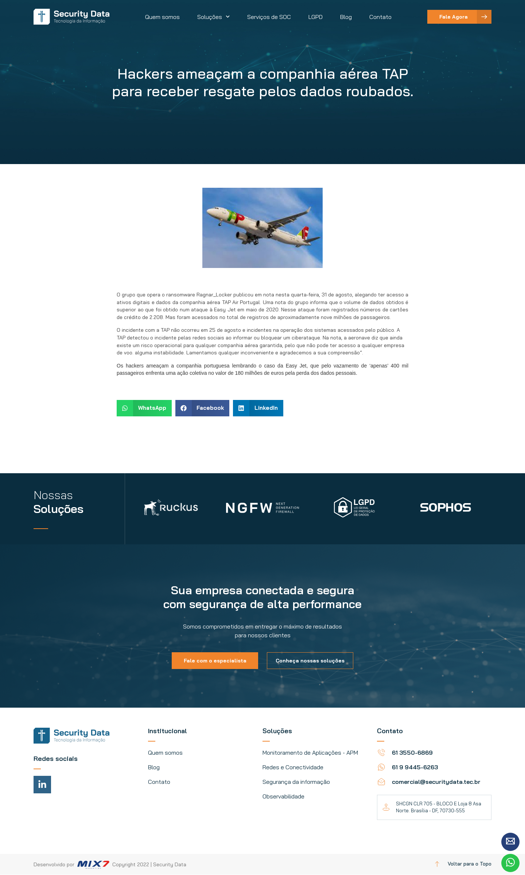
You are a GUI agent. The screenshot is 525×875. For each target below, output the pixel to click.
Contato (380, 16)
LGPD (315, 16)
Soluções (213, 16)
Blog (346, 16)
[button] (144, 408)
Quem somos (162, 16)
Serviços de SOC (269, 16)
